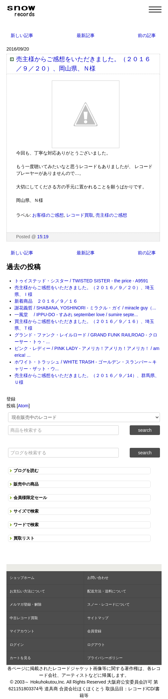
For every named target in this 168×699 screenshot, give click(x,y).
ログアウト (96, 645)
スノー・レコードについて (108, 604)
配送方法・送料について (106, 591)
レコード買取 (79, 215)
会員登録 (94, 631)
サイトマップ (97, 618)
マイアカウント (22, 631)
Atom (23, 405)
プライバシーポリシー (105, 658)
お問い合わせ (97, 578)
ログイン (17, 645)
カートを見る (20, 658)
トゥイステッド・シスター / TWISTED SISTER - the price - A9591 (81, 280)
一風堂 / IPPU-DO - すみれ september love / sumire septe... (76, 314)
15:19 (43, 236)
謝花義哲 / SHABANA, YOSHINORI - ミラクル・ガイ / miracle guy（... (85, 307)
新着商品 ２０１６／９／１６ (46, 301)
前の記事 (147, 35)
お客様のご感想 (48, 215)
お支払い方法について (27, 591)
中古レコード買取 (24, 618)
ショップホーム (22, 578)
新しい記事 (22, 35)
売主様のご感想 (111, 215)
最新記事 (86, 35)
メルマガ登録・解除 (26, 604)
